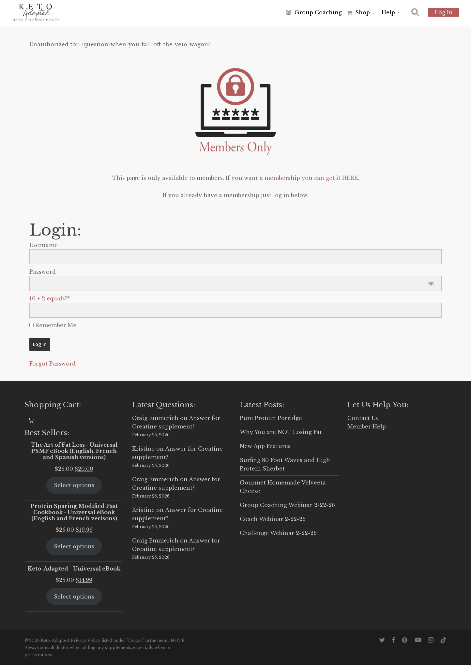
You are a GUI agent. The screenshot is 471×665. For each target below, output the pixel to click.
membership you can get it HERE (311, 178)
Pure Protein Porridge (271, 418)
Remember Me (52, 325)
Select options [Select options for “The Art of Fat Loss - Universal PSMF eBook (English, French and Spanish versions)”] (74, 485)
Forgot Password (52, 363)
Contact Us (362, 418)
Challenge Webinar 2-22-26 (278, 533)
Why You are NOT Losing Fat (281, 432)
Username (43, 245)
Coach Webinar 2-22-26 (273, 519)
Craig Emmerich (155, 418)
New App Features (265, 446)
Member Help (366, 426)
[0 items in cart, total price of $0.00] (31, 420)
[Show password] (431, 283)
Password (42, 271)
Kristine (143, 448)
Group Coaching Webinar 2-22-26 (287, 505)
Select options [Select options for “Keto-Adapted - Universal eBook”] (74, 596)
